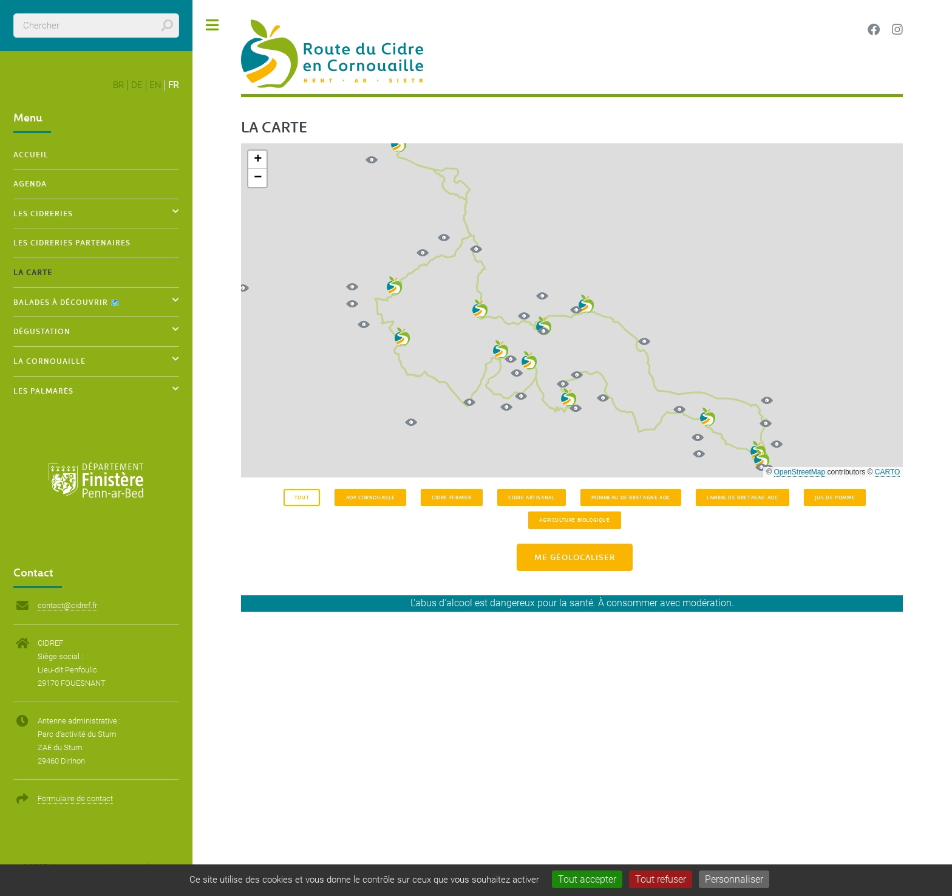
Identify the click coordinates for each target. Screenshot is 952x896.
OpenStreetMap (800, 472)
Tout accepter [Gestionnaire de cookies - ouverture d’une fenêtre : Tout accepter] (587, 879)
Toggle (212, 25)
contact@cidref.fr (67, 605)
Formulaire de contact (75, 798)
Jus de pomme (835, 497)
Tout (301, 497)
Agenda (30, 183)
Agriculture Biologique (574, 519)
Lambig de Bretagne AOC (742, 497)
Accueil (31, 154)
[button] (543, 325)
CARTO (887, 472)
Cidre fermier (452, 497)
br (118, 85)
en (155, 85)
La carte (32, 272)
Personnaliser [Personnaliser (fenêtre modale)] (734, 879)
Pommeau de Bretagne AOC (630, 497)
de (137, 85)
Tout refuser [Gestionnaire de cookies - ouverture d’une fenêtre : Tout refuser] (660, 879)
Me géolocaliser (574, 557)
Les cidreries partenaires (72, 242)
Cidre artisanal (531, 497)
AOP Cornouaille (370, 497)
